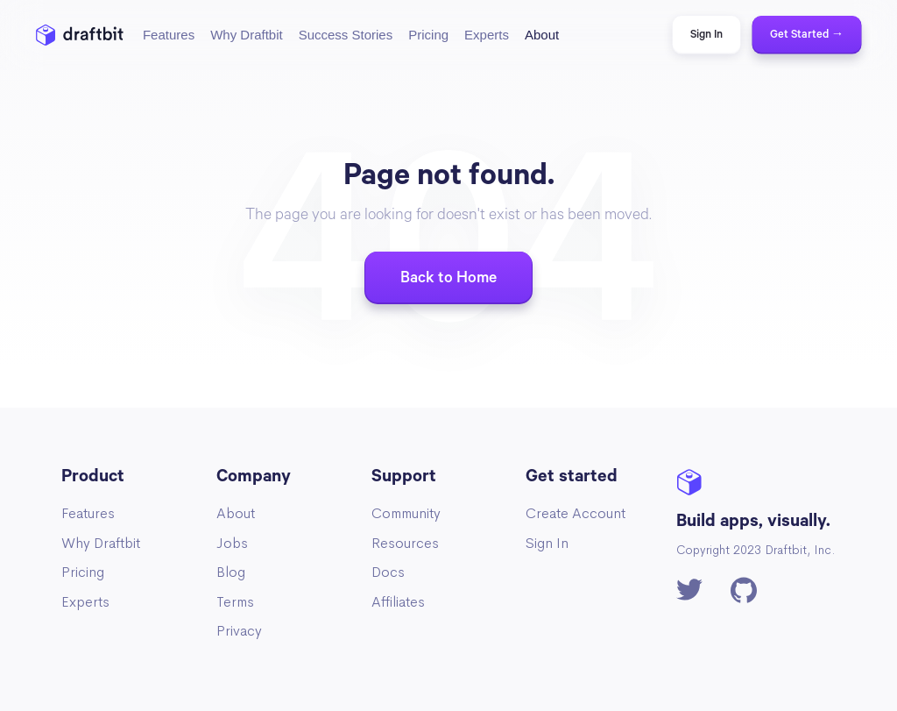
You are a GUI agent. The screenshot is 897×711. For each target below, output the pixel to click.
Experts (85, 602)
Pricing (82, 572)
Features (88, 513)
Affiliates (398, 602)
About (235, 513)
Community (406, 513)
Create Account (575, 513)
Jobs (232, 543)
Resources (405, 543)
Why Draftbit (100, 543)
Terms (235, 602)
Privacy (239, 631)
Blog (230, 572)
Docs (388, 572)
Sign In (547, 543)
